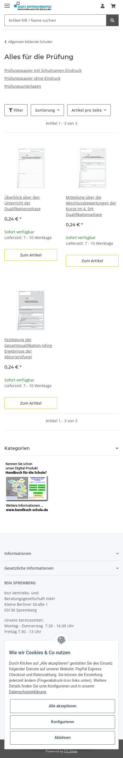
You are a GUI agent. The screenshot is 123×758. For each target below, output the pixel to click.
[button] (102, 6)
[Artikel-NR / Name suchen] (55, 20)
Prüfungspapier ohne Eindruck (32, 78)
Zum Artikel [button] (31, 255)
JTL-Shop (70, 751)
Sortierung (45, 110)
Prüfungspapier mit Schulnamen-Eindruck (42, 70)
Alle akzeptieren (62, 706)
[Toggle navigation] (7, 3)
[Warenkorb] (113, 6)
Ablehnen (62, 737)
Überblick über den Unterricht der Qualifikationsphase (22, 203)
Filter (16, 110)
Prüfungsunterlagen (22, 86)
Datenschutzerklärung (27, 692)
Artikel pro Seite (87, 110)
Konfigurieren (62, 722)
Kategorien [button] (17, 448)
